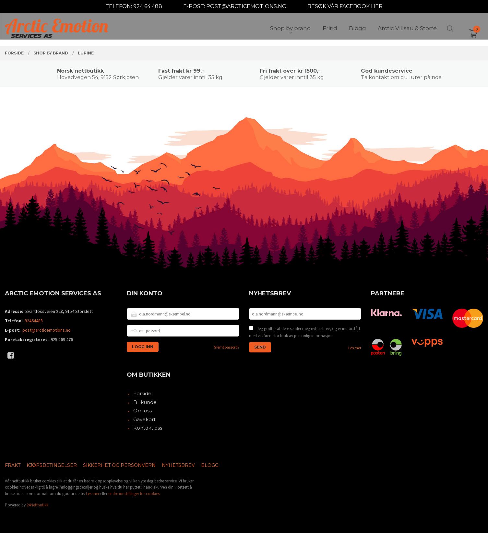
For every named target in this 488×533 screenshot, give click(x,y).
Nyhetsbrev (178, 465)
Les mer (354, 347)
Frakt (12, 465)
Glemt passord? (226, 347)
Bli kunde (145, 402)
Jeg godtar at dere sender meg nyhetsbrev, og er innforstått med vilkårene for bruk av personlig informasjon (304, 332)
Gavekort (144, 419)
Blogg (210, 465)
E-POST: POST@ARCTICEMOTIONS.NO (235, 6)
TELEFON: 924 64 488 (133, 6)
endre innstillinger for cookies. (134, 493)
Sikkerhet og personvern (119, 465)
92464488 (34, 321)
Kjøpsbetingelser (52, 465)
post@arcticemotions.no (46, 330)
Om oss (142, 411)
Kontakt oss (147, 428)
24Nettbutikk (37, 505)
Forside (142, 393)
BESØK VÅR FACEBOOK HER (345, 6)
